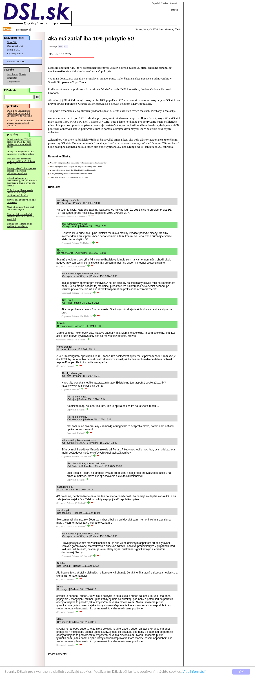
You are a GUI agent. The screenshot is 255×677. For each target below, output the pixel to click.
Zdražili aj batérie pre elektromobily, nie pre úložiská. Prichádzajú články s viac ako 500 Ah (22, 182)
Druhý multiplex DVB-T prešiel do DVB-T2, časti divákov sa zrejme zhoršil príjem (19, 143)
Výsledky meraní (15, 53)
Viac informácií (194, 671)
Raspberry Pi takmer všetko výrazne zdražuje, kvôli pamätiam (20, 123)
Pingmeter (12, 78)
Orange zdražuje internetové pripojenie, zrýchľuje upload (20, 152)
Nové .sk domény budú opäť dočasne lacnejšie (20, 208)
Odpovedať (61, 217)
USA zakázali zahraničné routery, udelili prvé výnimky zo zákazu (21, 161)
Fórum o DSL (13, 50)
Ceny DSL (12, 42)
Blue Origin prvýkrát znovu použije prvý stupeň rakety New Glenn (76, 166)
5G (65, 46)
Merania (22, 74)
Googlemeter (13, 81)
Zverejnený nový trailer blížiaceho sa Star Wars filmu (71, 174)
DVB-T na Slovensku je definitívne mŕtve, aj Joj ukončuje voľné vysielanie (19, 113)
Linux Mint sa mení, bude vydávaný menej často (19, 225)
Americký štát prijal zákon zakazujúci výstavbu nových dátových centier (78, 163)
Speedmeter (12, 74)
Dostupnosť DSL (15, 46)
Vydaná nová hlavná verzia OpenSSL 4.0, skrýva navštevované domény (20, 192)
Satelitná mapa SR (16, 61)
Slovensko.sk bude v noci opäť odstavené (22, 200)
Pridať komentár (57, 654)
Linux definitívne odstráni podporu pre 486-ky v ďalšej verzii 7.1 (20, 216)
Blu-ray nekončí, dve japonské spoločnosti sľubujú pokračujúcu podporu (21, 170)
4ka (60, 46)
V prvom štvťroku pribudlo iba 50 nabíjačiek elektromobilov (73, 170)
